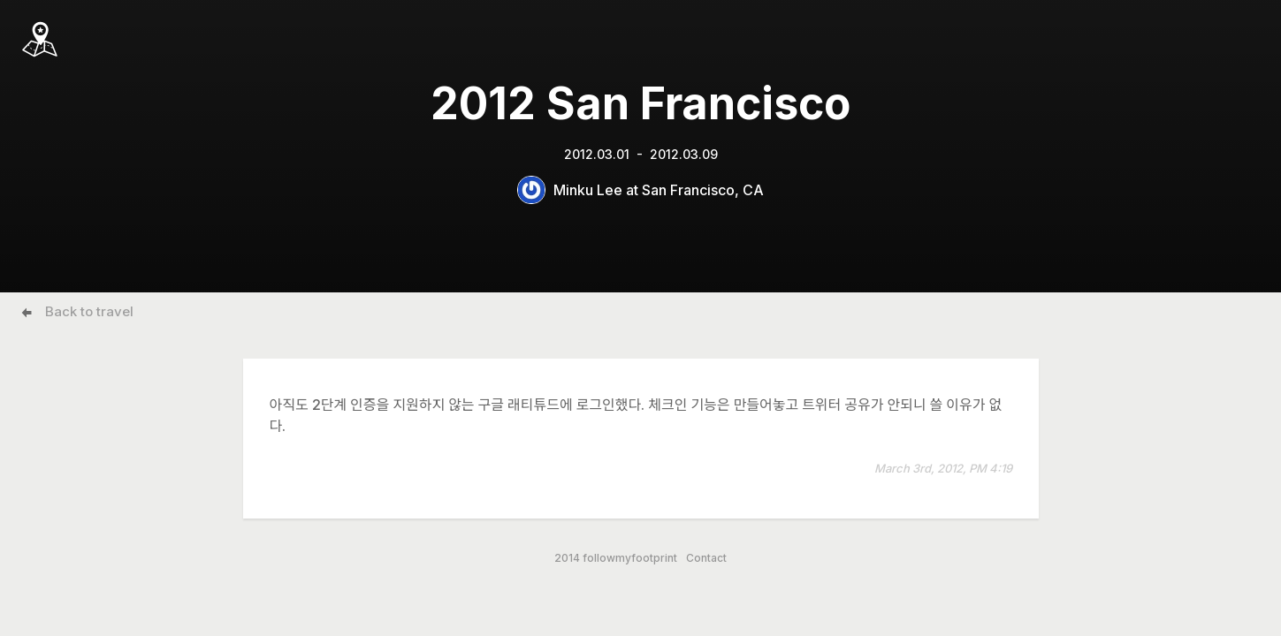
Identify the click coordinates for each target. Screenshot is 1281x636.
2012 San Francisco (640, 103)
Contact (706, 558)
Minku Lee (587, 190)
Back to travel (89, 311)
